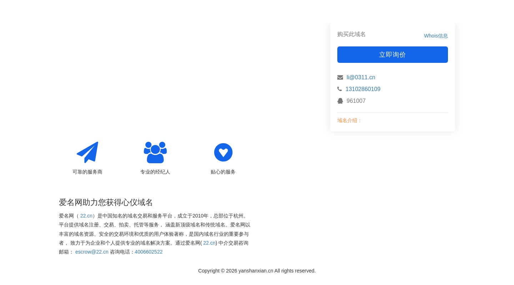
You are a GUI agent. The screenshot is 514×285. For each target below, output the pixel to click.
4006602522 (149, 252)
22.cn (86, 216)
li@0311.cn (361, 77)
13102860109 (363, 89)
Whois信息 (436, 36)
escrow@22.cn (92, 252)
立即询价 (392, 54)
